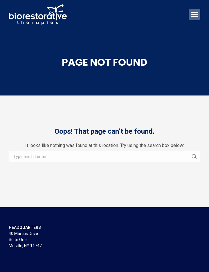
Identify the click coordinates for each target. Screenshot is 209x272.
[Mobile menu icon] (194, 14)
